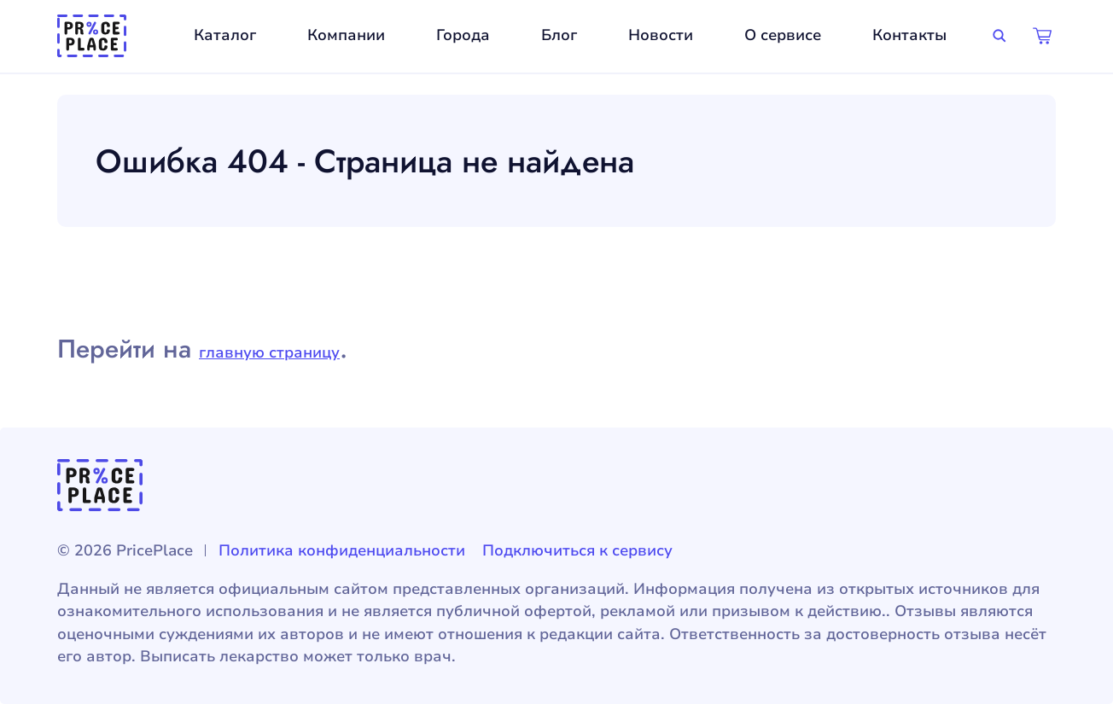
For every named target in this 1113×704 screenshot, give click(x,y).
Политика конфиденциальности (342, 550)
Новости (660, 35)
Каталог (225, 35)
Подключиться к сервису (577, 550)
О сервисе (782, 35)
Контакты (909, 35)
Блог (559, 35)
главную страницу (269, 352)
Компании (346, 35)
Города (463, 35)
